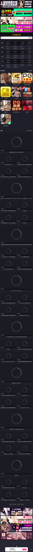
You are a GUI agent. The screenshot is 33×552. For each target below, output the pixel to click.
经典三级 (15, 53)
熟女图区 (22, 57)
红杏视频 (8, 67)
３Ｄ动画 (29, 46)
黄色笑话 (22, 62)
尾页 (22, 504)
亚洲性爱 (8, 51)
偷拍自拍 (15, 51)
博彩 (2, 42)
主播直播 (22, 48)
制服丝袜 (8, 53)
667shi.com (16, 35)
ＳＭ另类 (29, 48)
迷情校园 (8, 62)
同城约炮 (8, 65)
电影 (2, 52)
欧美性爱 (29, 51)
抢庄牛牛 (29, 44)
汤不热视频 (29, 65)
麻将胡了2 (8, 44)
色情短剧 (15, 67)
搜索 (30, 37)
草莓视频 (22, 65)
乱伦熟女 (22, 53)
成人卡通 (22, 51)
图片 (2, 56)
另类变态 (29, 53)
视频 (2, 47)
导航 (2, 66)
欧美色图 (22, 55)
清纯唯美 (15, 57)
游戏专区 (29, 42)
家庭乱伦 (15, 60)
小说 (2, 61)
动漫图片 (29, 55)
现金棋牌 (22, 44)
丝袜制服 (15, 48)
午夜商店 (15, 65)
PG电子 (8, 42)
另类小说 (15, 62)
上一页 (14, 504)
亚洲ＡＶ (8, 46)
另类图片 (29, 57)
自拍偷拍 (15, 46)
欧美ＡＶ (22, 46)
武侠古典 (29, 60)
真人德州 (15, 42)
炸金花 (15, 44)
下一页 (18, 504)
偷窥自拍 (8, 55)
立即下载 (24, 549)
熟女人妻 (8, 48)
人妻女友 (22, 60)
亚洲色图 (15, 55)
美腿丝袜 (8, 57)
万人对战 (22, 42)
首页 (11, 504)
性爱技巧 (29, 62)
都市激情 (8, 60)
